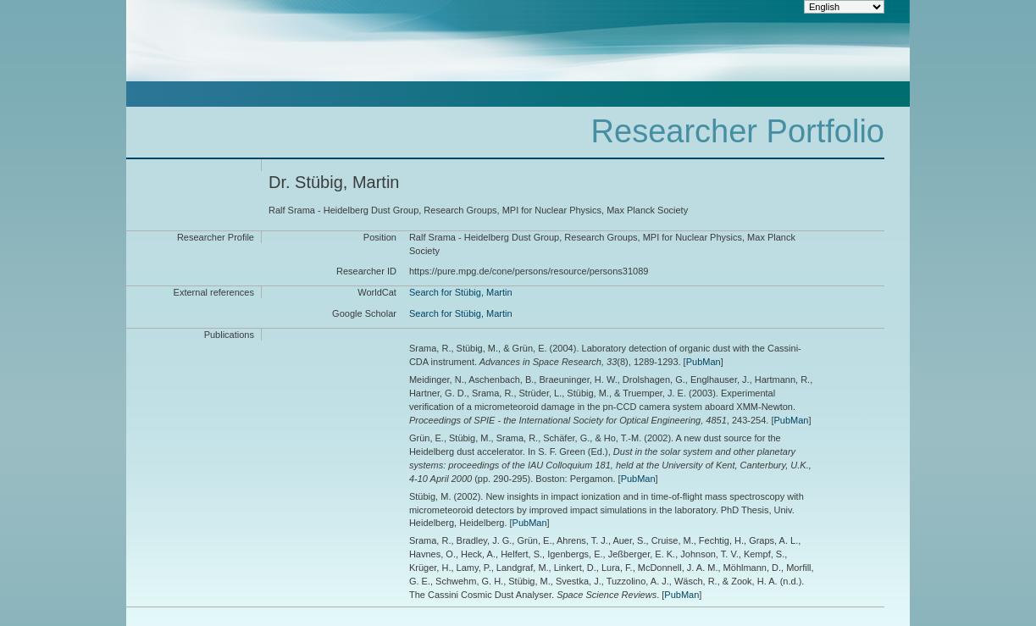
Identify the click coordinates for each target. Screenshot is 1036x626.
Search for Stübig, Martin (460, 292)
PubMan (703, 362)
